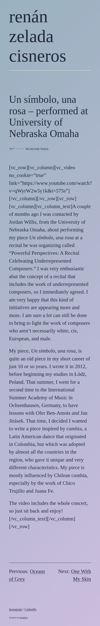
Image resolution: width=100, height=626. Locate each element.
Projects (44, 148)
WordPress (24, 618)
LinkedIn (30, 609)
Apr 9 (12, 148)
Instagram (15, 609)
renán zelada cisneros (37, 36)
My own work (32, 148)
